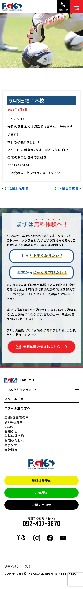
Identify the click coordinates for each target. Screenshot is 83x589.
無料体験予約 (42, 480)
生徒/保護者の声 (16, 417)
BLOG (9, 426)
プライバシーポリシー (19, 566)
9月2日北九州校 (16, 188)
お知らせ (10, 431)
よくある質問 (13, 422)
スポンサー (12, 445)
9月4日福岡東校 (66, 188)
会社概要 (11, 449)
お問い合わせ (41, 504)
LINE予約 (42, 492)
